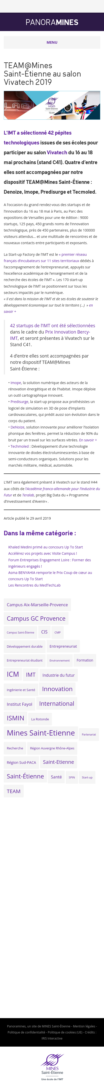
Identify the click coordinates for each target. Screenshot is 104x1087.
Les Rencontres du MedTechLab (34, 585)
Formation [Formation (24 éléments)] (85, 660)
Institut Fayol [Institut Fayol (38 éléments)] (19, 704)
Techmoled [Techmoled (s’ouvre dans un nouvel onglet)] (20, 446)
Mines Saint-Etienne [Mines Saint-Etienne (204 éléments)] (41, 733)
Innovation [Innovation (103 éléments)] (57, 689)
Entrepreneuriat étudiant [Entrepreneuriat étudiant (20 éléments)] (25, 660)
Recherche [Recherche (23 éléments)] (15, 748)
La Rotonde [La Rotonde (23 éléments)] (40, 719)
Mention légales (84, 1026)
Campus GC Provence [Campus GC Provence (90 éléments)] (36, 618)
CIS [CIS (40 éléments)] (44, 632)
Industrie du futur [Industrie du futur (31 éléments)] (59, 675)
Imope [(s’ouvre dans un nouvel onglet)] (16, 382)
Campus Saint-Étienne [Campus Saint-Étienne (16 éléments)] (20, 632)
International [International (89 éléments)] (56, 703)
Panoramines (16, 1026)
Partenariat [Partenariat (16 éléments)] (89, 734)
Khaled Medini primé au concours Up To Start (45, 547)
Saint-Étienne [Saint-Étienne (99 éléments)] (25, 776)
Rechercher (97, 6)
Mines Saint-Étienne (15, 6)
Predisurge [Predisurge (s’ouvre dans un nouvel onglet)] (19, 401)
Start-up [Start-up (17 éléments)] (87, 777)
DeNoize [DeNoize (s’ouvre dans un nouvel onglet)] (17, 427)
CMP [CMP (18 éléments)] (57, 632)
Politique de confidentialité (26, 1032)
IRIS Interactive (52, 1038)
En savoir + (88, 440)
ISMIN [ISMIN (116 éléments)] (15, 718)
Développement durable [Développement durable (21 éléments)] (25, 646)
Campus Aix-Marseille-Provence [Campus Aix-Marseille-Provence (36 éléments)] (37, 605)
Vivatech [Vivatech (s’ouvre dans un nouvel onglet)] (57, 152)
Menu (52, 42)
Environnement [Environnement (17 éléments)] (60, 660)
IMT (12, 132)
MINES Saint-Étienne (56, 1026)
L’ (6, 132)
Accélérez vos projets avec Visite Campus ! (42, 553)
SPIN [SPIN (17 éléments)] (72, 777)
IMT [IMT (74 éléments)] (31, 674)
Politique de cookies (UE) (65, 1032)
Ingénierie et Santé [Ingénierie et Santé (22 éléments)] (21, 690)
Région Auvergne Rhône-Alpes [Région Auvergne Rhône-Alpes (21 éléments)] (52, 748)
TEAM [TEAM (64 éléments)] (14, 791)
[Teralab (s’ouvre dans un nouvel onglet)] (28, 495)
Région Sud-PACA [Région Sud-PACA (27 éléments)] (21, 762)
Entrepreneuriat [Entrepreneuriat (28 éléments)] (63, 646)
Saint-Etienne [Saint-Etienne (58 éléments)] (58, 762)
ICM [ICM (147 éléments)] (13, 674)
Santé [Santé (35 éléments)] (56, 777)
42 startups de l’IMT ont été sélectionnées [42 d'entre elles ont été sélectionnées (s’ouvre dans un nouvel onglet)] (52, 325)
